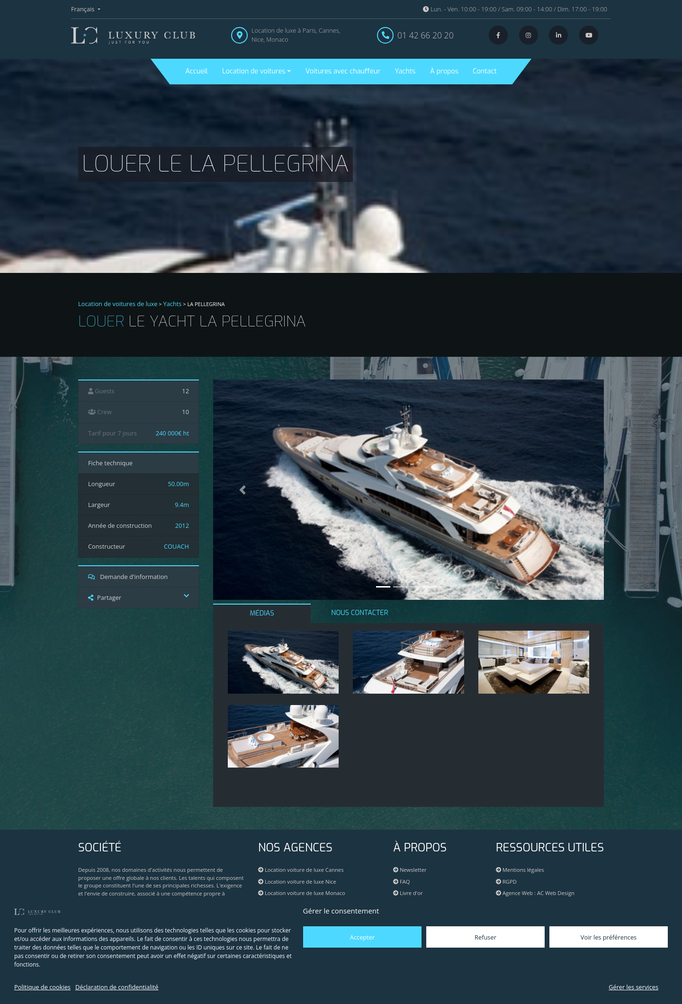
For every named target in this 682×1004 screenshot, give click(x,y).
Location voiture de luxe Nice (297, 881)
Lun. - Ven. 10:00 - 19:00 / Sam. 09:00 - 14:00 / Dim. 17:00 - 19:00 (515, 9)
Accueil (196, 71)
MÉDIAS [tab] (262, 613)
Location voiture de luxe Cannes (300, 869)
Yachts (405, 71)
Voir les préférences (609, 937)
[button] (242, 490)
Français (83, 9)
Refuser (485, 937)
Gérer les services (633, 987)
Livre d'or (408, 892)
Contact (484, 71)
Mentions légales (520, 869)
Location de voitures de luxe (118, 303)
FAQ (401, 881)
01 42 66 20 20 (425, 35)
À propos (444, 71)
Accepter (362, 937)
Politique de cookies (42, 987)
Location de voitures (254, 71)
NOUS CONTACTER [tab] (359, 612)
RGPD (506, 881)
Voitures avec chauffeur (342, 71)
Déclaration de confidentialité (116, 987)
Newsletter (410, 869)
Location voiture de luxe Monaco (301, 892)
